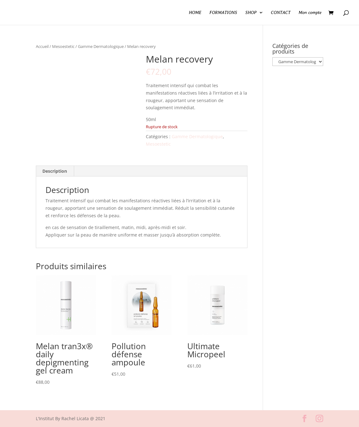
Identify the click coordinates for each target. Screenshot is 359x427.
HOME (195, 12)
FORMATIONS (223, 12)
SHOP (250, 12)
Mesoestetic (63, 46)
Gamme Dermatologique (101, 46)
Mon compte (310, 12)
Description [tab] (54, 171)
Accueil (42, 46)
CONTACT (280, 12)
